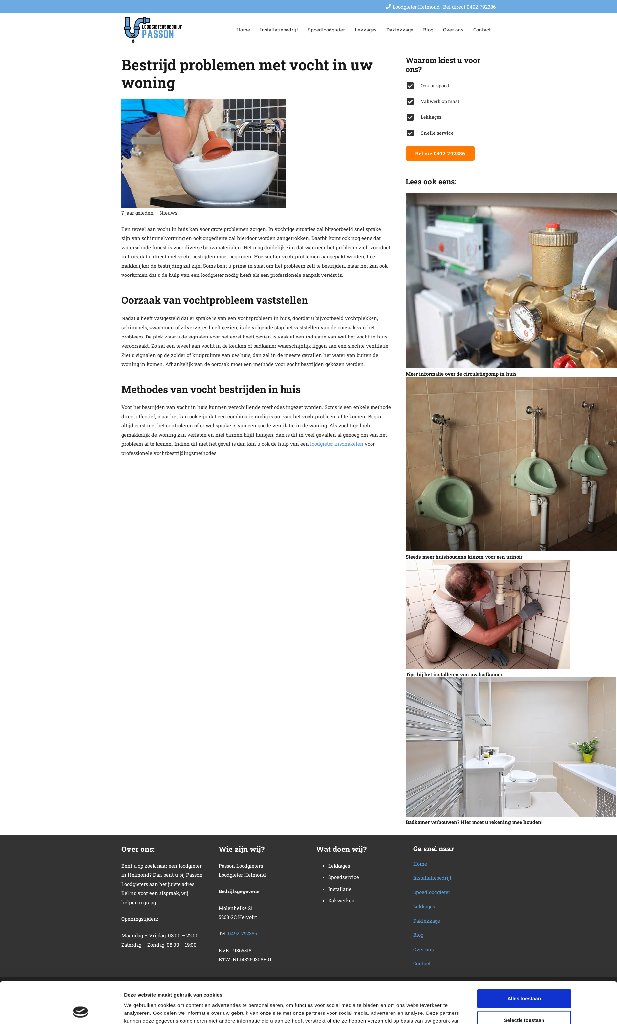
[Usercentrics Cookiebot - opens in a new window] (80, 1011)
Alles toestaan (524, 959)
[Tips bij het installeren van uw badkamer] (488, 614)
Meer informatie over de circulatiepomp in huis (461, 373)
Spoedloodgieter (431, 892)
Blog (418, 935)
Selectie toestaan (524, 981)
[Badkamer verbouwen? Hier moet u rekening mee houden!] (511, 747)
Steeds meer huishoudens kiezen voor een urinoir (464, 556)
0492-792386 (242, 933)
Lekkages (424, 906)
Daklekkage (426, 920)
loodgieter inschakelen (336, 443)
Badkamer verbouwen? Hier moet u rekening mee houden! (474, 822)
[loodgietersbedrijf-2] (153, 30)
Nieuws (168, 212)
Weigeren (524, 1002)
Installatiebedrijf (432, 877)
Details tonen (392, 1011)
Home (420, 863)
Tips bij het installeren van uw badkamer (454, 674)
